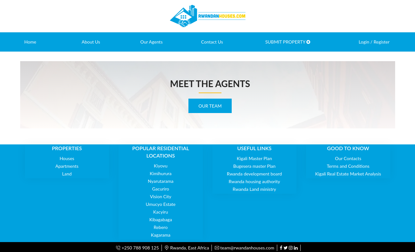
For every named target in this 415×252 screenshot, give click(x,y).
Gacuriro (160, 188)
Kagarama (160, 235)
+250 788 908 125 (137, 247)
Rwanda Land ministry (254, 189)
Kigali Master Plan (254, 158)
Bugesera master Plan (254, 166)
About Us (91, 42)
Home (30, 42)
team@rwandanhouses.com (244, 247)
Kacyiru (160, 212)
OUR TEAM (209, 106)
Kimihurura (160, 173)
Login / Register (374, 42)
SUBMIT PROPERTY (288, 42)
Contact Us (212, 42)
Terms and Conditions (348, 166)
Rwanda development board (254, 173)
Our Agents (151, 42)
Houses (67, 158)
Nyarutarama (160, 181)
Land (67, 173)
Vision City (160, 196)
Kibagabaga (160, 219)
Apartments (67, 166)
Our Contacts (348, 158)
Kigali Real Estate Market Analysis (348, 173)
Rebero (161, 227)
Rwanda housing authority (254, 181)
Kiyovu (160, 165)
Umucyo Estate (161, 204)
